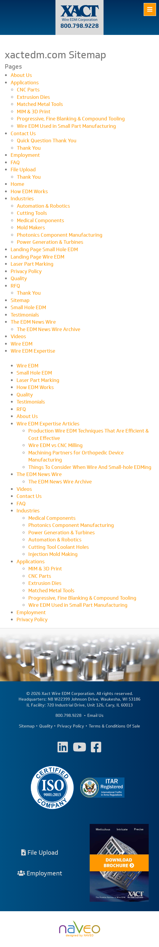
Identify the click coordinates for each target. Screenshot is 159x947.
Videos (18, 336)
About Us (21, 75)
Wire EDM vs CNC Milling (55, 445)
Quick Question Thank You (46, 140)
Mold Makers (31, 227)
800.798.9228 (79, 26)
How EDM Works (29, 191)
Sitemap (20, 300)
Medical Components (40, 220)
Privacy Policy (26, 271)
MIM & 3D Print (33, 111)
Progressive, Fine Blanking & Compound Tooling (71, 118)
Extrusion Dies (33, 97)
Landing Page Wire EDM (37, 256)
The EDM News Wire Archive (48, 329)
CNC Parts (28, 89)
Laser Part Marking (32, 263)
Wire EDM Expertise (33, 350)
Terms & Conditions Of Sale (114, 726)
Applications (25, 82)
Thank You (29, 147)
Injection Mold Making (53, 554)
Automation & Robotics (43, 205)
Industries (22, 198)
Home (17, 184)
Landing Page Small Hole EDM (44, 249)
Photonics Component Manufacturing (59, 234)
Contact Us (23, 133)
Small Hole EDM (28, 307)
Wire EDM (21, 343)
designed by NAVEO (79, 929)
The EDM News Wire (33, 321)
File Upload (23, 169)
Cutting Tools (32, 213)
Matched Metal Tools (40, 104)
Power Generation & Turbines (50, 242)
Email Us (95, 716)
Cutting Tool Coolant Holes (58, 547)
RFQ (15, 285)
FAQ (15, 162)
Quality (19, 278)
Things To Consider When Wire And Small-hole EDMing (89, 467)
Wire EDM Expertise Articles (48, 423)
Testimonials (25, 314)
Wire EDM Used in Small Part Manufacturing (66, 126)
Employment (25, 155)
